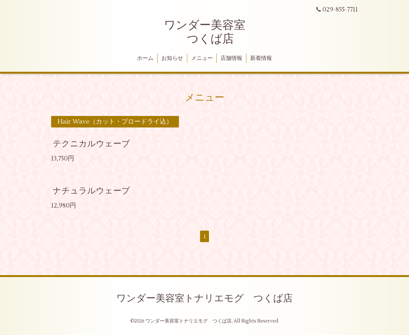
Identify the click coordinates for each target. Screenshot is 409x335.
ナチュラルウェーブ (91, 190)
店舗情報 (231, 58)
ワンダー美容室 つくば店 (204, 32)
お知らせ (172, 58)
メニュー (202, 58)
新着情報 (261, 58)
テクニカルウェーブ (91, 143)
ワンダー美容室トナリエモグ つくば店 (204, 298)
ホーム (145, 58)
